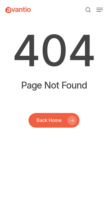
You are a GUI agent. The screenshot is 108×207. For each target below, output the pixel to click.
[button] (99, 10)
